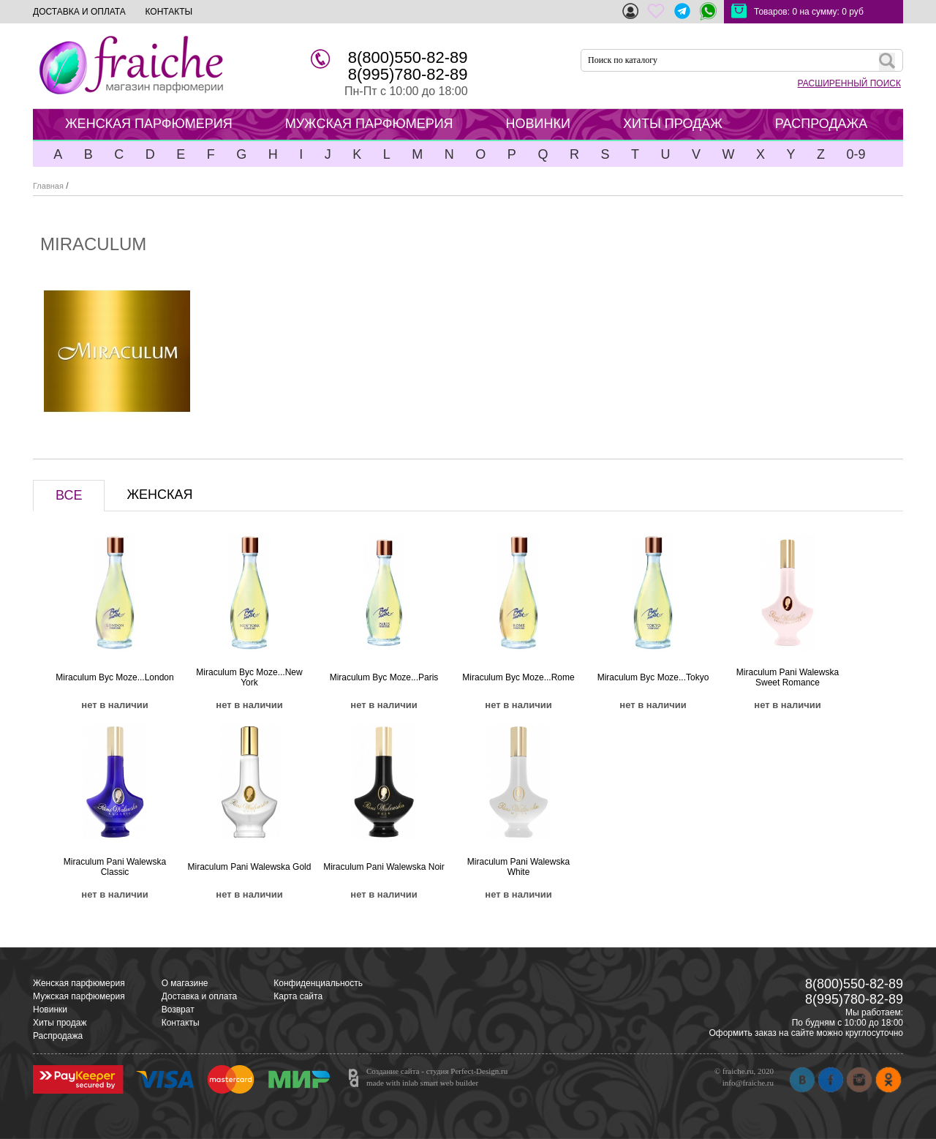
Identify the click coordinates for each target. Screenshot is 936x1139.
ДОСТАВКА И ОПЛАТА (79, 12)
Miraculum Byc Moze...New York (249, 677)
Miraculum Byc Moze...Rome (518, 677)
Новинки (50, 1009)
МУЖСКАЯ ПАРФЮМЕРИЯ (369, 123)
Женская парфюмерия (79, 983)
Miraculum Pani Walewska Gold (250, 867)
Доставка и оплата (200, 996)
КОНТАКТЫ (168, 12)
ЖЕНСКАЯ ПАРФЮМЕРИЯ (149, 123)
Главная (48, 185)
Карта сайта (297, 996)
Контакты (181, 1023)
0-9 (855, 154)
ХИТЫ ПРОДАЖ (672, 123)
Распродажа (58, 1036)
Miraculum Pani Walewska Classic (115, 867)
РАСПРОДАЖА (821, 123)
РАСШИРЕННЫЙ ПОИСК (849, 83)
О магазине (185, 983)
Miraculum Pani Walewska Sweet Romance (787, 677)
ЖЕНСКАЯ (159, 494)
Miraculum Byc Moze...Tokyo (653, 677)
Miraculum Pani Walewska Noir (384, 867)
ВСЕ (69, 495)
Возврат (178, 1009)
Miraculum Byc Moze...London (114, 677)
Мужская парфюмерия (79, 996)
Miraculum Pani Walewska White (518, 867)
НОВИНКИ (538, 123)
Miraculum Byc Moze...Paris (384, 677)
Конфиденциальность (318, 983)
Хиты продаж (59, 1023)
